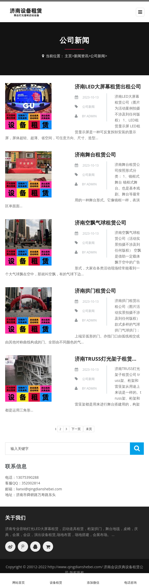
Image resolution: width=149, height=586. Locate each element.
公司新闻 (97, 55)
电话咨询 (130, 580)
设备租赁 (56, 580)
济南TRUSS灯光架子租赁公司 (108, 358)
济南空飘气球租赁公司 (100, 222)
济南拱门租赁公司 (95, 290)
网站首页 (18, 580)
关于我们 (15, 517)
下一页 (76, 429)
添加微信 (93, 580)
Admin (91, 116)
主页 (68, 55)
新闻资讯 (81, 55)
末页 (89, 429)
